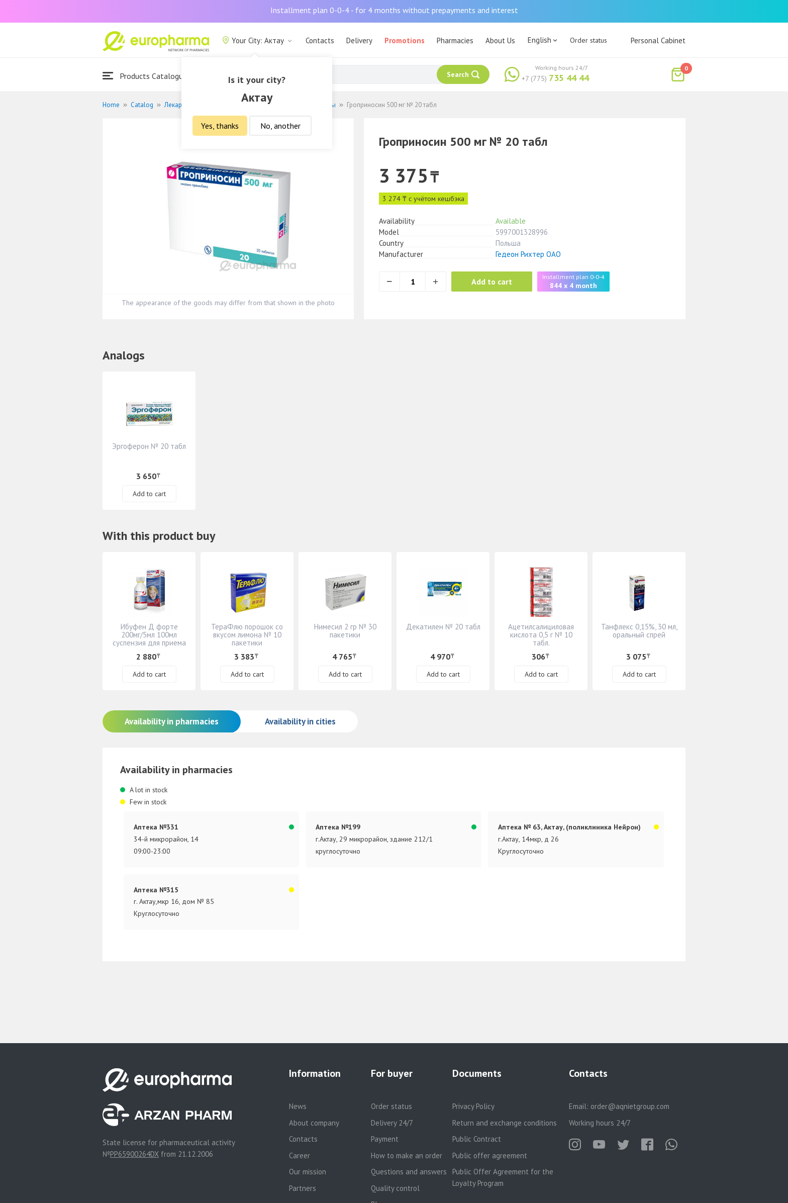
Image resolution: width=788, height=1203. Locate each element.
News (298, 1106)
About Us (500, 40)
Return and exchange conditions (504, 1123)
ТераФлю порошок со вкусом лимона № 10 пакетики (247, 634)
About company (314, 1123)
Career (299, 1155)
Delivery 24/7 (392, 1123)
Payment (385, 1139)
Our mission (307, 1171)
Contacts (320, 40)
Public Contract (476, 1139)
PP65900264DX (134, 1154)
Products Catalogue (145, 75)
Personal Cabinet (658, 40)
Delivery (359, 40)
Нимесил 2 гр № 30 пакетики (345, 630)
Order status (588, 40)
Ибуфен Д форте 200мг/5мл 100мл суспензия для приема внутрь (149, 639)
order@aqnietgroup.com (629, 1106)
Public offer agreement (489, 1155)
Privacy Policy (473, 1106)
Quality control (395, 1188)
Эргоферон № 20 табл (149, 446)
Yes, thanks (220, 126)
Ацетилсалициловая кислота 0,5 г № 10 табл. (541, 634)
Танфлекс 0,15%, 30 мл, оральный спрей (639, 630)
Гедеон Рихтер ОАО (528, 254)
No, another (280, 126)
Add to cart (491, 281)
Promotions (404, 40)
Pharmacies (455, 40)
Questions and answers (409, 1171)
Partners (302, 1188)
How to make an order (406, 1155)
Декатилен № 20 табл (443, 626)
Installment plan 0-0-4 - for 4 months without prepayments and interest (394, 10)
